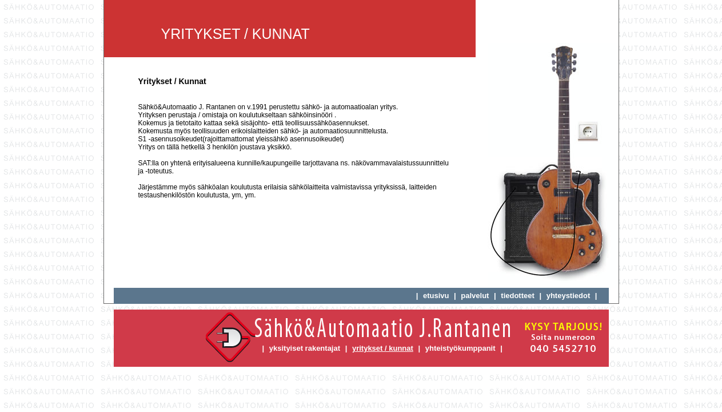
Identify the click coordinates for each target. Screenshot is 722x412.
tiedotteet (517, 295)
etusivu (436, 295)
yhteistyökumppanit (460, 348)
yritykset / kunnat (382, 348)
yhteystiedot (569, 295)
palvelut (475, 295)
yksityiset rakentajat (304, 348)
